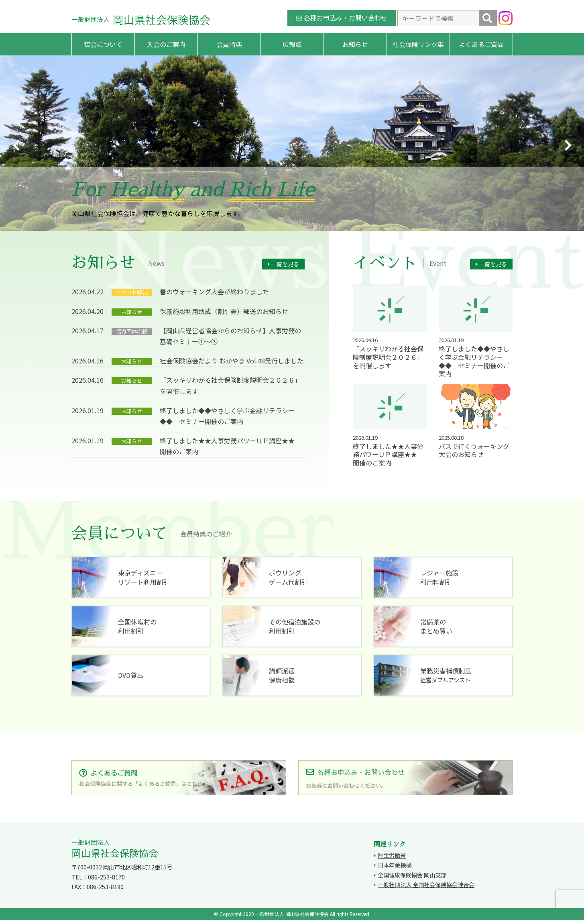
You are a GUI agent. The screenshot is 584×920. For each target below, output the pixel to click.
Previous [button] (16, 145)
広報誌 (292, 44)
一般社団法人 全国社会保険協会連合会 (426, 884)
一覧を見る (283, 264)
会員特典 (229, 44)
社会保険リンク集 (418, 44)
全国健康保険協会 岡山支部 (412, 875)
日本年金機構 (394, 865)
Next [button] (568, 145)
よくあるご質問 (481, 44)
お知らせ (355, 44)
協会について (103, 44)
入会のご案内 (166, 44)
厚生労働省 (392, 855)
